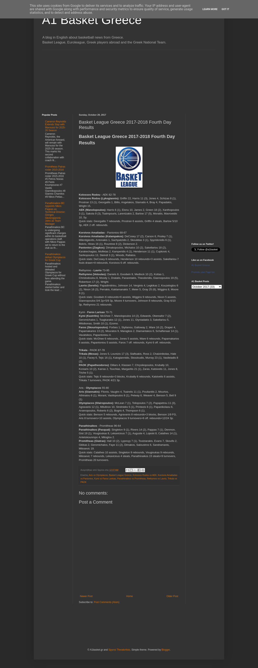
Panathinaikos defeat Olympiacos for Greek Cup (55, 257)
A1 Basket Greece (92, 20)
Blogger (166, 649)
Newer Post (86, 596)
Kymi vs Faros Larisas (105, 478)
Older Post (172, 596)
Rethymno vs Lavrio (156, 478)
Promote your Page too (203, 272)
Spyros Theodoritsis (119, 649)
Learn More (210, 9)
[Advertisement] (129, 78)
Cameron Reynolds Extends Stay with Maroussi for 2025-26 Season (55, 126)
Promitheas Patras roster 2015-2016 (55, 168)
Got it (225, 9)
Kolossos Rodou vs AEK (145, 475)
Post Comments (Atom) (106, 602)
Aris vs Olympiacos (98, 475)
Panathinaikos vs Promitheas (131, 478)
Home (129, 596)
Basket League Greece (120, 475)
